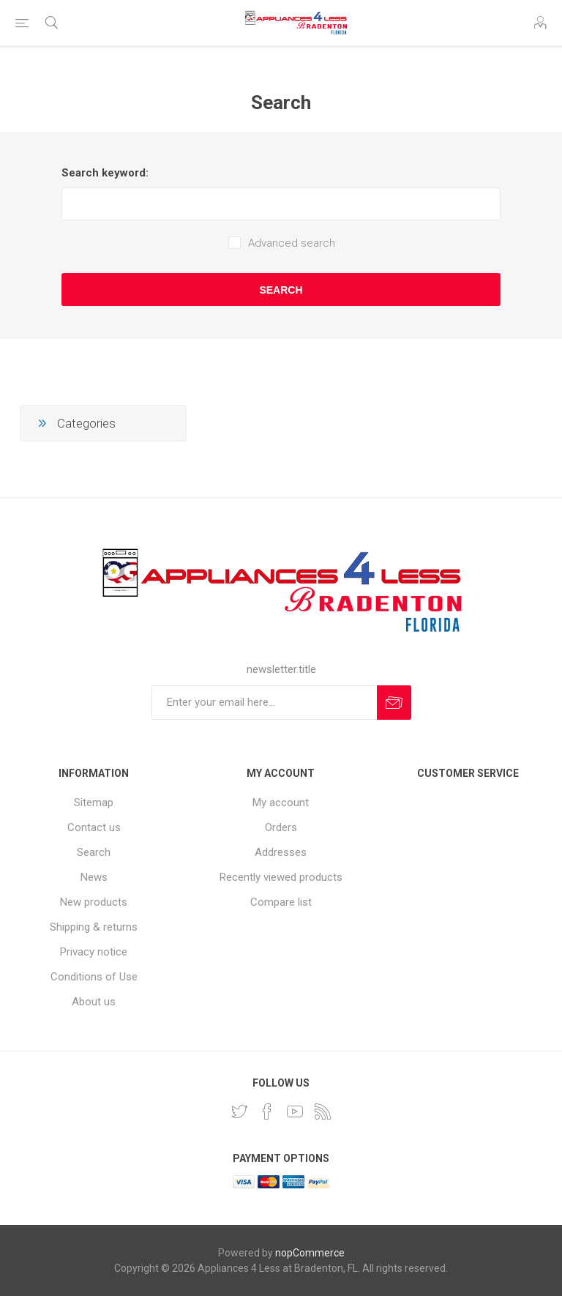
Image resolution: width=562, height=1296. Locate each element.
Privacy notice (93, 951)
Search (280, 290)
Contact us (94, 827)
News (94, 877)
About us (94, 1001)
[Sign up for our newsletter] (264, 702)
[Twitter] (239, 1111)
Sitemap (93, 802)
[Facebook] (267, 1111)
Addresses (281, 852)
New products (93, 902)
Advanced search (291, 243)
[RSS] (322, 1111)
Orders (281, 827)
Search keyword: (105, 172)
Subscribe (394, 702)
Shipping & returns (94, 927)
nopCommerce (310, 1253)
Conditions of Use (94, 976)
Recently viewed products (281, 877)
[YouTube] (295, 1111)
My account (280, 802)
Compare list (281, 902)
